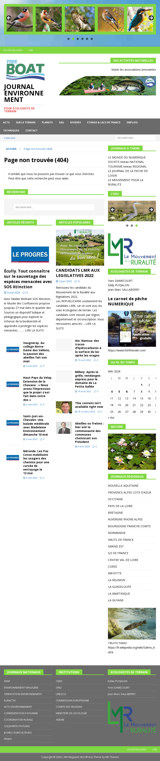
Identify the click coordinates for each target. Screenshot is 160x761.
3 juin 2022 (65, 281)
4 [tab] (82, 39)
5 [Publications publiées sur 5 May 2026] (119, 391)
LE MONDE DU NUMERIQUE (127, 157)
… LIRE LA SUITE (33, 330)
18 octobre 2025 (86, 411)
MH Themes (112, 757)
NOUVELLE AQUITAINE (123, 485)
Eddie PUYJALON (117, 681)
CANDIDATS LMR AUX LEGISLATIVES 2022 (78, 272)
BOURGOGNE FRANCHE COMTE (129, 526)
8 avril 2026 (84, 446)
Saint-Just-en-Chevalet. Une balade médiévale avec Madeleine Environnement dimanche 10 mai (36, 425)
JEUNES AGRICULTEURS (18, 732)
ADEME (60, 719)
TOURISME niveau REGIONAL (127, 166)
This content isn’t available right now (89, 405)
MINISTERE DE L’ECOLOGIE (71, 713)
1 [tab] (68, 39)
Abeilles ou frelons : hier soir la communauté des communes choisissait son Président (89, 432)
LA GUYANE (115, 600)
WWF (7, 681)
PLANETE (47, 122)
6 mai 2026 (13, 292)
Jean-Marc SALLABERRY (124, 289)
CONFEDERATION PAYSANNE (21, 713)
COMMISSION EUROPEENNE (72, 700)
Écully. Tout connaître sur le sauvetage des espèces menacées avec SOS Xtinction (28, 278)
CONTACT (31, 130)
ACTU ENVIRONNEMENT (18, 707)
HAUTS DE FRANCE (121, 540)
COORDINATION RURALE (18, 719)
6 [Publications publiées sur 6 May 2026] (127, 391)
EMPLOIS (132, 122)
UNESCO (61, 694)
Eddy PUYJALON (119, 285)
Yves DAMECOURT (121, 281)
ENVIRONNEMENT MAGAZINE (21, 687)
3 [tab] (78, 39)
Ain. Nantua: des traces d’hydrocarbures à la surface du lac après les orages (88, 348)
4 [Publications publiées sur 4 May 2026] (112, 391)
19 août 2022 (84, 360)
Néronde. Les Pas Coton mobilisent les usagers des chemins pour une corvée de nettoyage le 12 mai (36, 462)
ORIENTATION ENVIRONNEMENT (23, 694)
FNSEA (8, 739)
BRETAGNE (115, 513)
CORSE (112, 566)
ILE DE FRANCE (118, 553)
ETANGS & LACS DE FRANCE (103, 122)
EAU (61, 122)
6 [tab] (92, 39)
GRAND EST (116, 546)
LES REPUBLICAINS (12, 50)
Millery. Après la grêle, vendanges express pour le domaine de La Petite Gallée (87, 379)
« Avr (111, 417)
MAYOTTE (114, 573)
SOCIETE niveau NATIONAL (126, 162)
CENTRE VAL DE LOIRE (123, 560)
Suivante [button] (151, 18)
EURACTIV (10, 700)
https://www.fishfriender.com (127, 350)
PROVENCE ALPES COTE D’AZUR (129, 492)
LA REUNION (116, 580)
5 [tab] (87, 39)
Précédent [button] (9, 18)
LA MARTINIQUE (119, 593)
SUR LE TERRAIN (26, 122)
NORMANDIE (116, 533)
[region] (80, 19)
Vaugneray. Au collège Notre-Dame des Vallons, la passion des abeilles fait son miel (36, 352)
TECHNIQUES (11, 130)
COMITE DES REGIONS (69, 707)
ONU (59, 687)
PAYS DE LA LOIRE (120, 506)
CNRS (59, 681)
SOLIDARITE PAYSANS (17, 726)
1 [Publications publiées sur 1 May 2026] (141, 385)
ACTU (6, 122)
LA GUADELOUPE (119, 587)
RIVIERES (75, 122)
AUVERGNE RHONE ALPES (125, 519)
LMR (30, 50)
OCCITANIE (115, 499)
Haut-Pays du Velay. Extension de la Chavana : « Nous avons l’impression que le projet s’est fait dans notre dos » (37, 388)
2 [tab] (73, 39)
